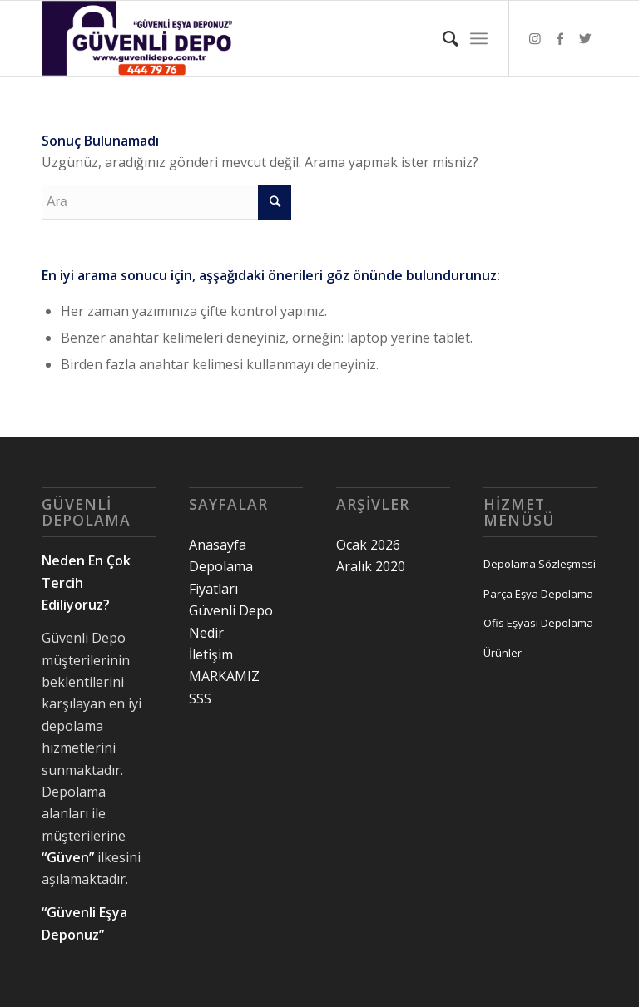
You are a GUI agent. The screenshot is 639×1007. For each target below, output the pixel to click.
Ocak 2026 (368, 545)
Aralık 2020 (370, 566)
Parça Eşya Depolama (538, 593)
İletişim (211, 654)
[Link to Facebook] (559, 38)
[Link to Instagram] (535, 38)
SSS (200, 698)
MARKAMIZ (224, 676)
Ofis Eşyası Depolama (538, 622)
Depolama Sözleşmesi (539, 563)
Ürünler (502, 652)
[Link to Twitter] (584, 38)
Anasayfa (217, 545)
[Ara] (442, 38)
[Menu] (479, 38)
